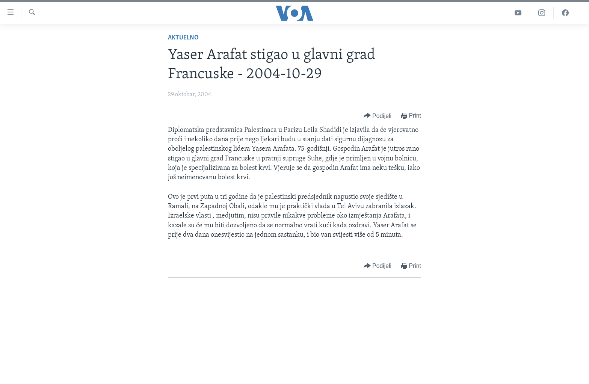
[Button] (377, 116)
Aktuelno (183, 37)
